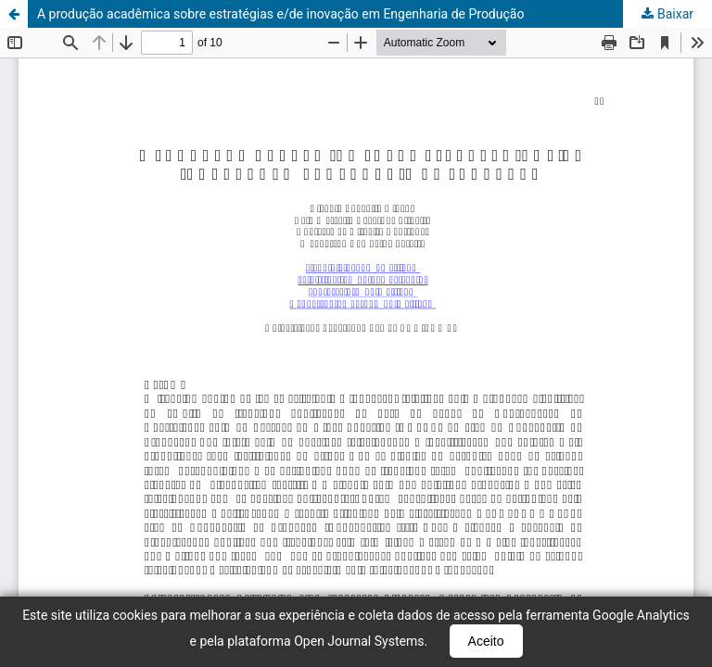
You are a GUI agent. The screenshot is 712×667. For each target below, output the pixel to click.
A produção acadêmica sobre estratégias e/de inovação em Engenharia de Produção (280, 13)
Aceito (486, 641)
